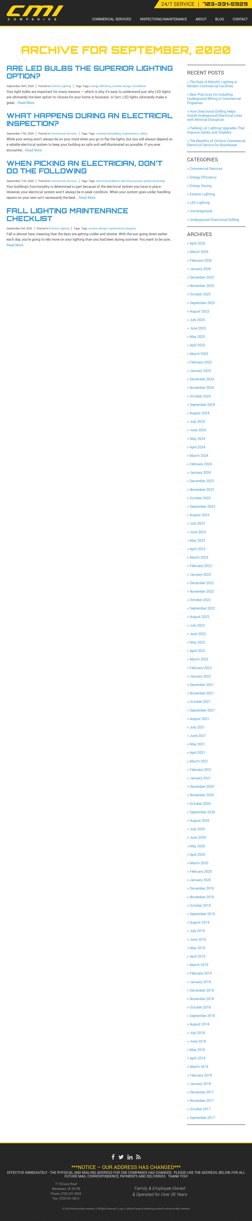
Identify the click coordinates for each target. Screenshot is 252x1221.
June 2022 (198, 633)
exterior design (121, 86)
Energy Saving (201, 185)
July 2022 (197, 625)
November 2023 (202, 489)
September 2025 (202, 302)
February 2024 (201, 464)
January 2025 (200, 370)
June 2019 (198, 939)
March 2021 (199, 761)
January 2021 (200, 778)
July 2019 (197, 930)
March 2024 (199, 455)
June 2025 (198, 328)
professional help (154, 180)
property (131, 227)
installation (139, 86)
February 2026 (201, 260)
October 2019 (200, 905)
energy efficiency (100, 86)
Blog (219, 19)
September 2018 (202, 1015)
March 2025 (199, 353)
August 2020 (199, 820)
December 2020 (202, 786)
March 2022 (199, 659)
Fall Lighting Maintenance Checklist (67, 214)
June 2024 (198, 430)
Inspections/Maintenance (163, 19)
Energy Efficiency (203, 177)
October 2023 (200, 498)
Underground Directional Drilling (214, 219)
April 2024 (197, 447)
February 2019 (201, 973)
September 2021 (202, 710)
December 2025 (202, 277)
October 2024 (200, 396)
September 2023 (202, 506)
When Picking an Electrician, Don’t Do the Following (84, 166)
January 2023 (200, 574)
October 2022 (200, 599)
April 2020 (197, 854)
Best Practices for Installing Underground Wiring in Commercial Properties (214, 98)
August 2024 (199, 413)
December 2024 (202, 379)
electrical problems (108, 180)
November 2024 (202, 387)
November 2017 (202, 1100)
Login (121, 1208)
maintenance (130, 133)
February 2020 (201, 871)
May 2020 (197, 846)
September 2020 (202, 812)
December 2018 (202, 990)
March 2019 (199, 964)
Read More (26, 102)
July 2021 (197, 727)
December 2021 (202, 684)
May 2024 (197, 438)
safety (144, 133)
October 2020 (200, 803)
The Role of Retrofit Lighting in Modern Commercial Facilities (212, 83)
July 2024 (197, 421)
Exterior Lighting (61, 86)
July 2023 (197, 523)
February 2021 (201, 769)
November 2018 (202, 998)
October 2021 (200, 701)
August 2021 (199, 718)
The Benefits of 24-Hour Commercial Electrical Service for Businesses (216, 142)
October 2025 (200, 294)
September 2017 (202, 1117)
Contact (240, 19)
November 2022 (202, 591)
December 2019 (202, 888)
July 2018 (197, 1032)
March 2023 (199, 557)
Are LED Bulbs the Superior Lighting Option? (89, 72)
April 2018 (197, 1058)
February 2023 (201, 565)
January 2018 (200, 1083)
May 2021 (197, 744)
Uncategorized (201, 211)
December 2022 (202, 583)
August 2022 (199, 616)
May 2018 (197, 1049)
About (201, 19)
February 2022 (201, 667)
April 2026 (197, 243)
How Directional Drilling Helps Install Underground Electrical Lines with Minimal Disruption (214, 115)
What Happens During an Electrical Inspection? (89, 119)
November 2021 (202, 693)
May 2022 (197, 642)
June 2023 (198, 532)
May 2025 (197, 336)
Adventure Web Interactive (177, 1208)
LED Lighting (200, 202)
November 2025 (202, 285)
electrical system (132, 180)
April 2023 (197, 548)
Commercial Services (111, 19)
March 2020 (199, 863)
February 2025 (201, 362)
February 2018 (201, 1075)
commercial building (108, 133)
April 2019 (197, 956)
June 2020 (198, 837)
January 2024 (200, 472)
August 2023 (199, 514)
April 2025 (197, 345)
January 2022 (200, 676)
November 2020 (202, 795)
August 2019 (199, 922)
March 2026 (199, 251)
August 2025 (199, 311)
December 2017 (202, 1092)
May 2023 (197, 540)
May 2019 (197, 947)
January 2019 (200, 981)
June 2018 (198, 1041)
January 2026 (200, 268)
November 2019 (202, 897)
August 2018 (199, 1024)
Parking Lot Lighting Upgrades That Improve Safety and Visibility (216, 130)
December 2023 (202, 480)
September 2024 (202, 404)
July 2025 (197, 319)
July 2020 (197, 829)
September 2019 (202, 913)
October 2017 (200, 1109)
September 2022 (202, 608)
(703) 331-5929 (71, 1194)
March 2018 (199, 1066)
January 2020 (200, 879)
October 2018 (200, 1007)
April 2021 (197, 752)
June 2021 (198, 735)
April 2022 (197, 650)
